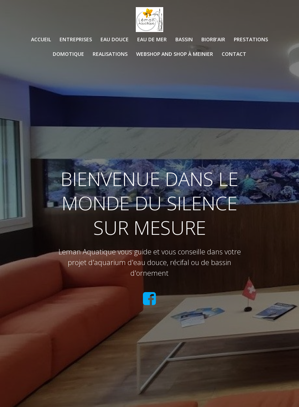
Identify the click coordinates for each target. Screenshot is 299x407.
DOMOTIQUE (68, 54)
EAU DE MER (152, 39)
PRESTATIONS (251, 39)
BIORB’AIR (213, 39)
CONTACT (234, 54)
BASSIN (184, 39)
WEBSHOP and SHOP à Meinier (174, 54)
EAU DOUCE (114, 39)
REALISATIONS (110, 54)
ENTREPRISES (76, 39)
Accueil (41, 39)
